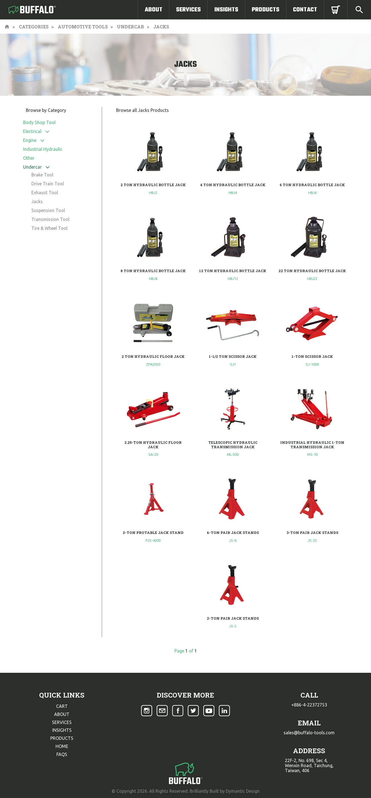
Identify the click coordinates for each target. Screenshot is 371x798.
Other (28, 158)
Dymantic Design (243, 791)
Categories (34, 26)
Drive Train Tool (47, 183)
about (61, 714)
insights (62, 730)
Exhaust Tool (44, 192)
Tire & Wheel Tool (49, 228)
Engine (29, 140)
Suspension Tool (48, 210)
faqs (61, 754)
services (62, 722)
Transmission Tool (50, 219)
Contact (305, 9)
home (62, 746)
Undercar (130, 26)
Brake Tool (42, 174)
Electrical (32, 131)
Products (265, 9)
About (153, 9)
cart (62, 706)
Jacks (37, 201)
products (61, 738)
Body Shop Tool (39, 122)
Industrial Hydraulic (42, 149)
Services (188, 9)
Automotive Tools (83, 26)
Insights (226, 9)
